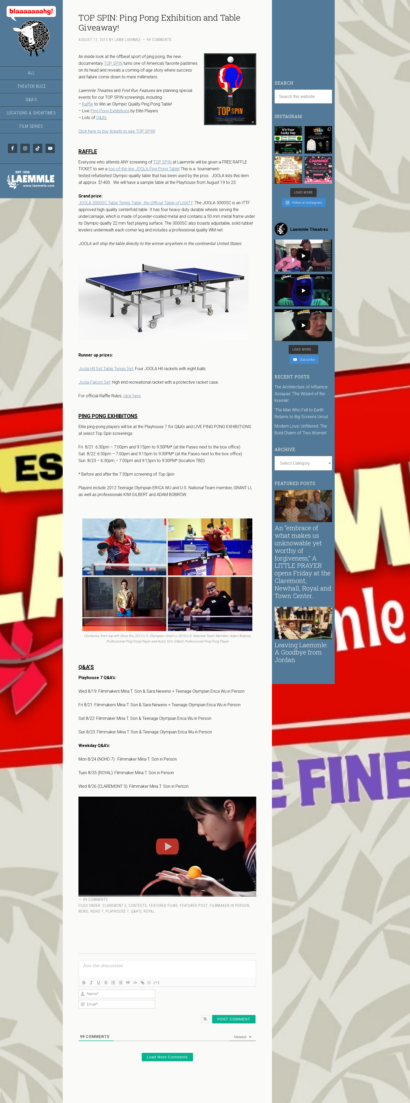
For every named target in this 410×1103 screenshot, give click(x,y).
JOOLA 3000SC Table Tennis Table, (135, 202)
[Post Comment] (233, 1019)
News (83, 911)
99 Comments (159, 40)
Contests (138, 905)
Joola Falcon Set (94, 382)
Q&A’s (101, 117)
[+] (157, 982)
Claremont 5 (114, 905)
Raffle (87, 104)
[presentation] (222, 999)
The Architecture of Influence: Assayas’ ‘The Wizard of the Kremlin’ (301, 393)
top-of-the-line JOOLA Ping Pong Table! (144, 168)
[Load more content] (303, 349)
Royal (149, 911)
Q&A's (136, 911)
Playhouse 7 (117, 911)
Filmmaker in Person (229, 905)
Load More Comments (167, 1057)
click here (132, 395)
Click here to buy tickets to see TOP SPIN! (116, 131)
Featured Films (163, 905)
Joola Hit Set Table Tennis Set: (106, 368)
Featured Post (194, 905)
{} (149, 982)
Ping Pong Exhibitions (109, 110)
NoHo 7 (97, 911)
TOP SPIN (113, 63)
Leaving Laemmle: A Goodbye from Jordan (301, 652)
